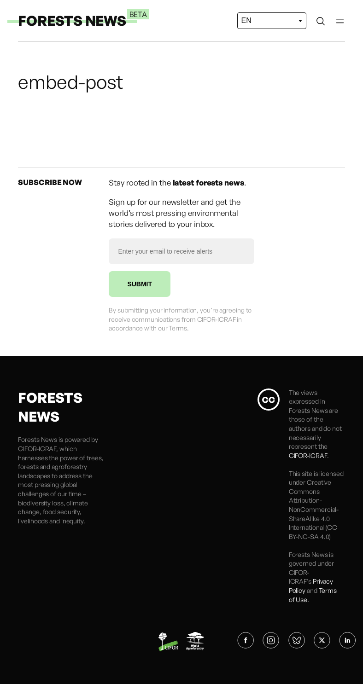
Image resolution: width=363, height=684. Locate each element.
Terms (178, 328)
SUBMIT (139, 284)
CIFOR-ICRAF (37, 448)
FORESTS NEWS (72, 20)
